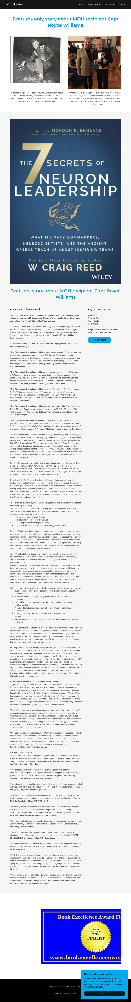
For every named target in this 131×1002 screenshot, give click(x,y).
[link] (15, 5)
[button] (94, 4)
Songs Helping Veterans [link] (66, 993)
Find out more (99, 340)
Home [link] (80, 5)
